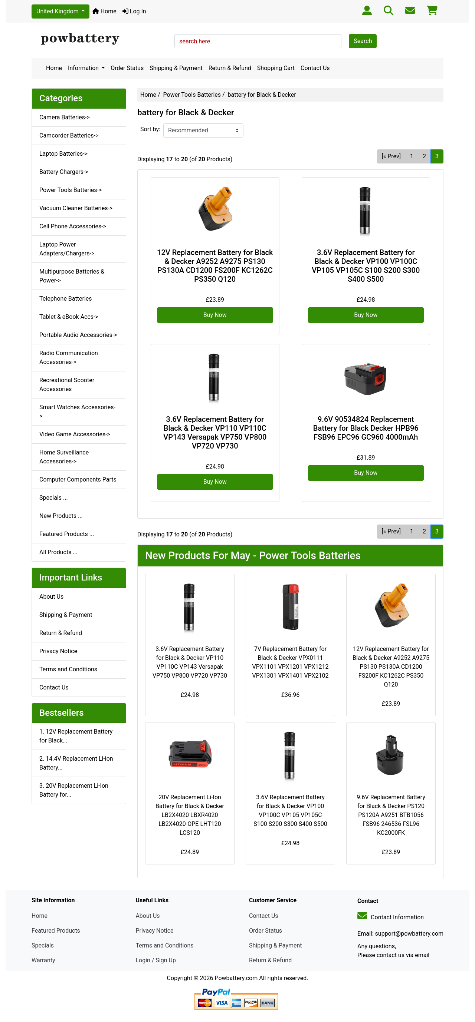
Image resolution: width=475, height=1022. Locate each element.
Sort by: (150, 129)
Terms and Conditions (68, 669)
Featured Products (56, 930)
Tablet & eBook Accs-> (68, 316)
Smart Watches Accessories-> (77, 412)
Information (84, 68)
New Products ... (61, 515)
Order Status (127, 68)
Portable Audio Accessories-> (78, 334)
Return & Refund (230, 68)
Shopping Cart (276, 68)
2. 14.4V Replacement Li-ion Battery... (76, 763)
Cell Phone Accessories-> (72, 226)
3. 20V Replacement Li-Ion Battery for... (73, 790)
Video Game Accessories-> (74, 434)
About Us (51, 596)
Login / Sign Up (155, 960)
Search (363, 40)
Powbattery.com (236, 978)
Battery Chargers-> (63, 171)
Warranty (43, 960)
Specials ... (53, 497)
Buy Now (215, 314)
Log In (134, 11)
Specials (43, 945)
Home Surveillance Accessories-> (64, 457)
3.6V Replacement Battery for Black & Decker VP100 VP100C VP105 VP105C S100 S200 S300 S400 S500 (366, 266)
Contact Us (315, 68)
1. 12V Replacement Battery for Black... (75, 736)
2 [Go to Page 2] (424, 156)
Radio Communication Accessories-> (68, 358)
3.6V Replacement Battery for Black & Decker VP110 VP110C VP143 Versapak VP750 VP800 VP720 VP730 (214, 432)
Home (104, 11)
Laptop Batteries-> (63, 153)
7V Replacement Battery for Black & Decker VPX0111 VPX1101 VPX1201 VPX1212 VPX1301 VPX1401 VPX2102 (290, 662)
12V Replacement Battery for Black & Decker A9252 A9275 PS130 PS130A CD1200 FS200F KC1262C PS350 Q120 (215, 266)
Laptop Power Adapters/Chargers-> (66, 249)
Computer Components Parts (78, 479)
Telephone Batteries (65, 298)
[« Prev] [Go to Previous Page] (391, 156)
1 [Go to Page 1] (411, 156)
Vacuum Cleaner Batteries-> (75, 208)
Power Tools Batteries (192, 94)
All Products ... (58, 552)
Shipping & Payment (176, 68)
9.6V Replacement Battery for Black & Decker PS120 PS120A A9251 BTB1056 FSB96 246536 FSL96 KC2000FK (391, 815)
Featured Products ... (66, 534)
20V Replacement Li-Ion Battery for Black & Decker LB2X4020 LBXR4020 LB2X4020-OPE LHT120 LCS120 (189, 815)
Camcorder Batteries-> (68, 135)
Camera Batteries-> (64, 117)
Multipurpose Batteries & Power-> (71, 276)
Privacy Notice (58, 651)
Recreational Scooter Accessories (66, 385)
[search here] (257, 41)
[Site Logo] (100, 39)
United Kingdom (58, 11)
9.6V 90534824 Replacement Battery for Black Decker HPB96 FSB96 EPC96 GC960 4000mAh (366, 428)
